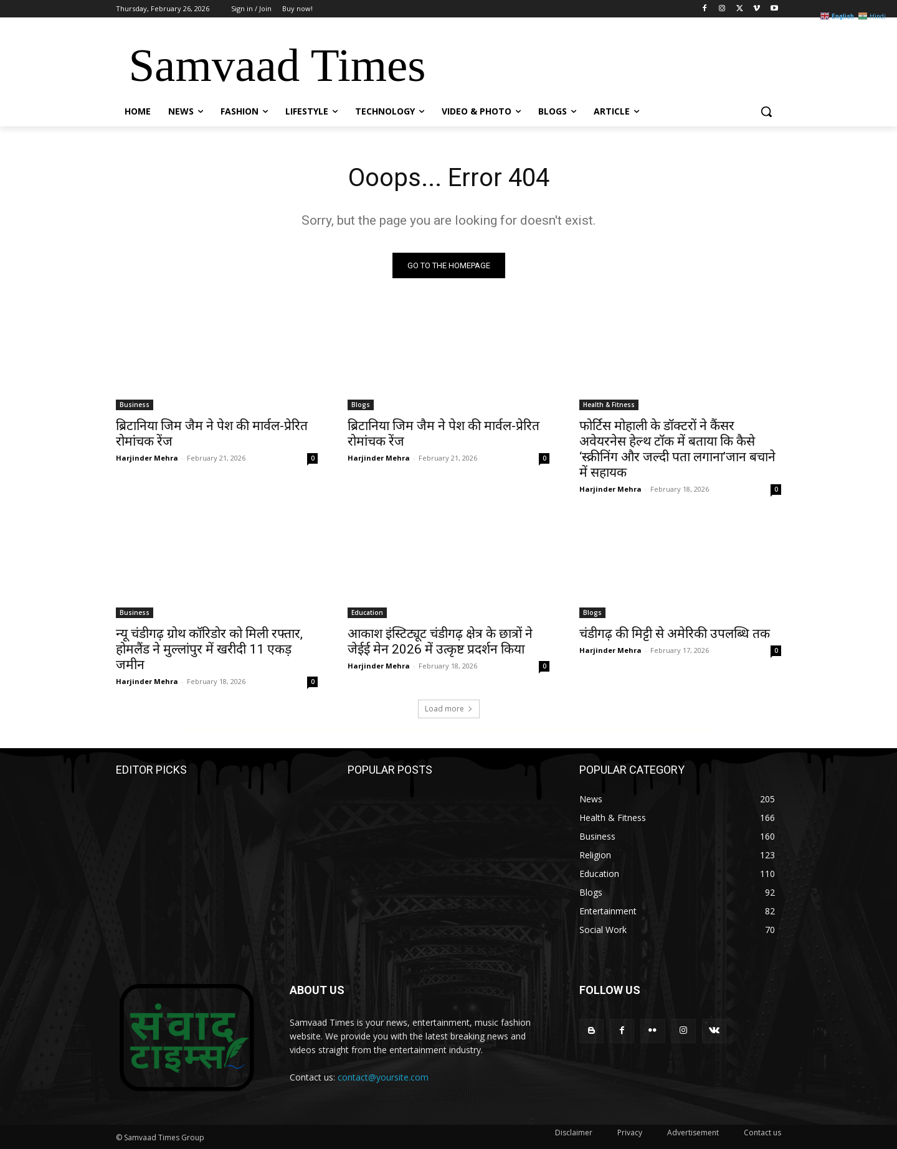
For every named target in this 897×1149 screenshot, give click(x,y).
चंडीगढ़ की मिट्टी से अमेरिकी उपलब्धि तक (674, 633)
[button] (766, 111)
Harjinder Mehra (147, 457)
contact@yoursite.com (383, 1077)
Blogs (360, 404)
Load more (449, 708)
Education (367, 612)
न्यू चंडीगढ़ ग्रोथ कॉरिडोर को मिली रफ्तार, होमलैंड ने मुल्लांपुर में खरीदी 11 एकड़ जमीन (209, 649)
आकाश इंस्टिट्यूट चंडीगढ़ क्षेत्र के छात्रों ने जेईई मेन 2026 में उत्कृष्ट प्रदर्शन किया (440, 641)
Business (135, 404)
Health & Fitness (609, 404)
